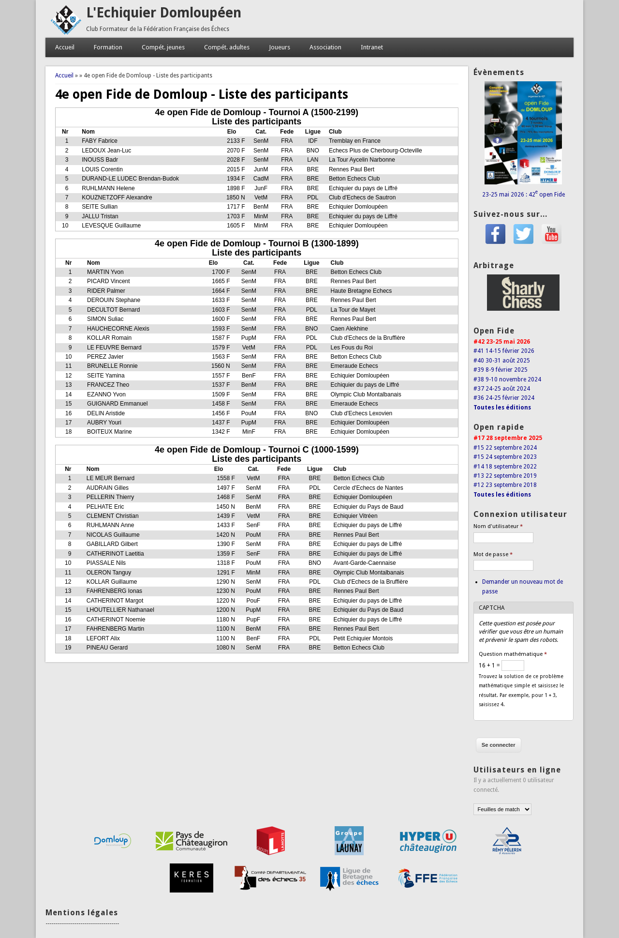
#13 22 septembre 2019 (505, 475)
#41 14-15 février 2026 (503, 351)
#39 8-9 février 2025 (500, 369)
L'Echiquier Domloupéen (163, 13)
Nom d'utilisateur (498, 526)
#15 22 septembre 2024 (505, 447)
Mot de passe (493, 554)
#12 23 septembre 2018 (505, 485)
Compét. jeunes (163, 47)
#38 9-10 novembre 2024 (507, 379)
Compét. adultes (227, 47)
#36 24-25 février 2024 (503, 397)
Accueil (64, 47)
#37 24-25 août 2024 (501, 388)
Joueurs (279, 47)
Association (325, 47)
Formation (108, 47)
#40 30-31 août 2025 (501, 360)
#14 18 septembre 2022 (505, 466)
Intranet (372, 47)
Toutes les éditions (502, 407)
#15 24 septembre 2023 (505, 457)
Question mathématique (513, 654)
